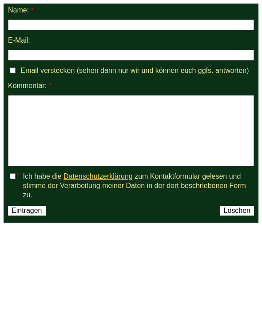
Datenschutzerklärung (98, 176)
